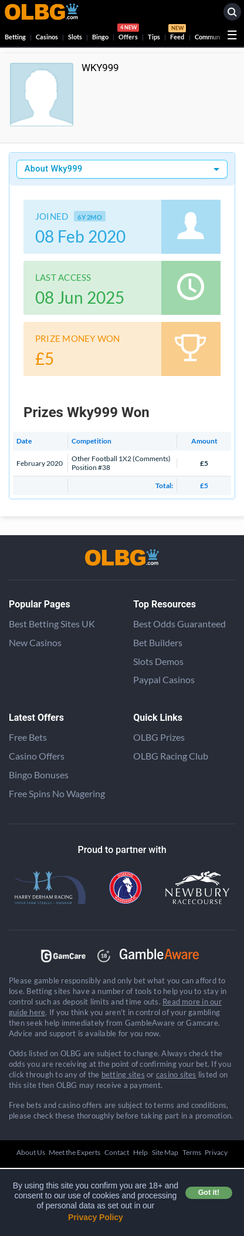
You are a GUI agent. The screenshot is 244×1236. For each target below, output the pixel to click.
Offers (128, 33)
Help (140, 1152)
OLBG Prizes (159, 737)
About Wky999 (54, 169)
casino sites (176, 1074)
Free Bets (28, 737)
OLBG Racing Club (170, 755)
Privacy (216, 1152)
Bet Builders (157, 642)
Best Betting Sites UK (52, 623)
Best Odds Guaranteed (179, 623)
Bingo (100, 37)
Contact (116, 1152)
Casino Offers (37, 755)
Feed (177, 33)
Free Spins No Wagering (57, 793)
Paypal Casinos (164, 679)
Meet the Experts (74, 1152)
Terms (191, 1152)
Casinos (47, 37)
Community (211, 37)
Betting (15, 37)
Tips (154, 37)
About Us (30, 1152)
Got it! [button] (208, 1192)
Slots (75, 37)
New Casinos (35, 642)
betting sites (123, 1074)
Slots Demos (158, 661)
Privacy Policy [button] (95, 1217)
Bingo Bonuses (39, 774)
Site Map (165, 1152)
